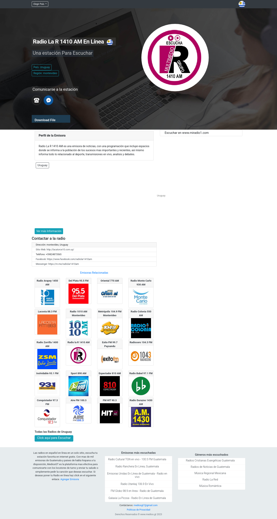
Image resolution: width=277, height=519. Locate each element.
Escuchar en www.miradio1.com (187, 133)
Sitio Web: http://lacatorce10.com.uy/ (55, 249)
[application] (51, 119)
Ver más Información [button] (48, 231)
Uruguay (42, 165)
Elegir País (39, 4)
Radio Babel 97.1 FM (141, 373)
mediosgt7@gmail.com (146, 505)
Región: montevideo (45, 73)
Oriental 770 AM (110, 280)
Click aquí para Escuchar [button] (54, 438)
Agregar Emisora (69, 479)
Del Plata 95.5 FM (78, 280)
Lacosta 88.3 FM (47, 311)
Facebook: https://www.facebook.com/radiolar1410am (64, 259)
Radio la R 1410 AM (79, 342)
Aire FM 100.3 (78, 400)
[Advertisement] (94, 198)
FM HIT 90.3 (110, 400)
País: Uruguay (41, 67)
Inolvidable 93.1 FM (47, 373)
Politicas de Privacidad (138, 509)
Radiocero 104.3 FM (141, 342)
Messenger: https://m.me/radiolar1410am (57, 264)
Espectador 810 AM (110, 373)
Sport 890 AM (78, 373)
